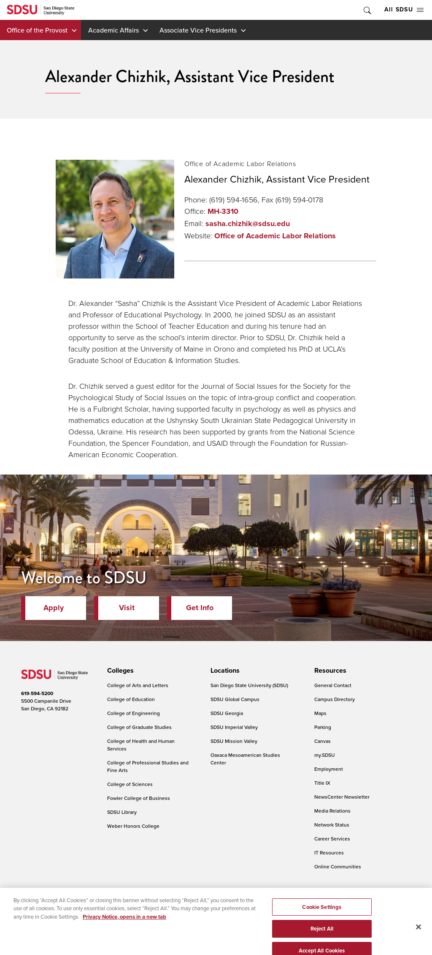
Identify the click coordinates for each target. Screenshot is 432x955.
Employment (328, 768)
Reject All (321, 941)
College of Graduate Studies (139, 727)
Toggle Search (366, 10)
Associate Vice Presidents (198, 30)
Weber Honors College (133, 825)
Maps (320, 713)
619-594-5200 (37, 693)
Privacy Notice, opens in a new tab (124, 929)
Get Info (199, 607)
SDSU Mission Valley (234, 741)
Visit (127, 607)
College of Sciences (130, 784)
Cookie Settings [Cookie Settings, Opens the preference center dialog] (321, 919)
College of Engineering (133, 713)
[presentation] (119, 670)
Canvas (322, 741)
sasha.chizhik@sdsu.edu (247, 223)
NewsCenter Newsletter (342, 796)
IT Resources (329, 852)
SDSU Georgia (227, 713)
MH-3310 (223, 211)
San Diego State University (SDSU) (249, 685)
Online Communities (337, 866)
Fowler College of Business (138, 798)
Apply (53, 607)
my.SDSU (324, 755)
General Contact (332, 685)
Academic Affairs (113, 30)
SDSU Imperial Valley (234, 727)
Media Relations (332, 810)
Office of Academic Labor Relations (275, 235)
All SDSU (404, 9)
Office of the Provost (37, 30)
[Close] (418, 939)
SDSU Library (122, 812)
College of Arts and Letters (137, 685)
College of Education (131, 699)
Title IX (322, 782)
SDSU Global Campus (235, 699)
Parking (322, 727)
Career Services (332, 838)
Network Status (331, 824)
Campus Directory (334, 699)
